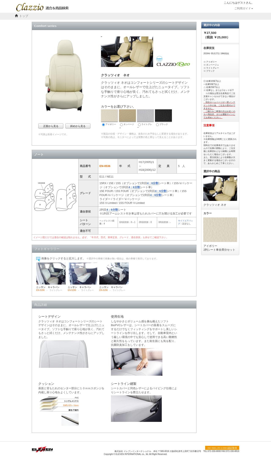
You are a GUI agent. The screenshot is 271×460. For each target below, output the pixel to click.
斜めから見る (78, 126)
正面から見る (50, 126)
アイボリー (109, 117)
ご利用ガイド (243, 8)
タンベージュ (127, 119)
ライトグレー (145, 119)
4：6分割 (152, 183)
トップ (23, 16)
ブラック (163, 117)
